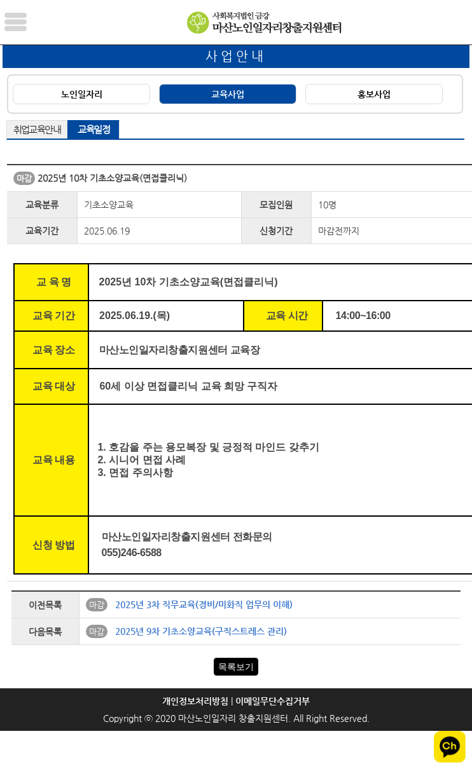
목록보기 (236, 667)
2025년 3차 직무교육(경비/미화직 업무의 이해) (204, 604)
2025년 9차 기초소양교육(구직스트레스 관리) (201, 631)
